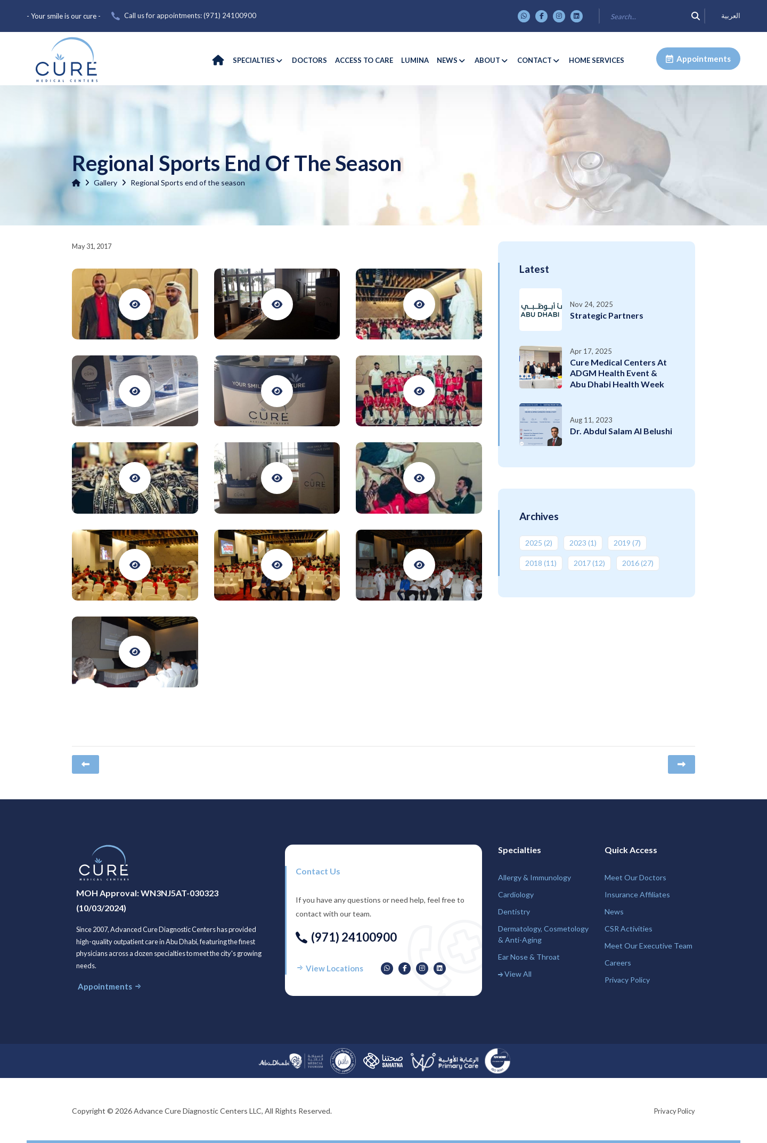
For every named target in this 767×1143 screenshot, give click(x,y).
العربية (730, 16)
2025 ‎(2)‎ (538, 542)
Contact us (318, 871)
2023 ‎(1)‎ (583, 542)
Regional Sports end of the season (187, 182)
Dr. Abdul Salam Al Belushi (621, 431)
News (614, 911)
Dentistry (514, 911)
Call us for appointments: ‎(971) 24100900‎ (190, 15)
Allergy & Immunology (534, 877)
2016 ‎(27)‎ (638, 563)
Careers (618, 962)
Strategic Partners (606, 315)
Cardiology (516, 894)
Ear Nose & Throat (529, 956)
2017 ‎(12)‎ (589, 563)
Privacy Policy (627, 979)
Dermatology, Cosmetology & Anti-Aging (543, 934)
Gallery (105, 182)
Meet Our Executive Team (648, 945)
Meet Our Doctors (635, 877)
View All (515, 973)
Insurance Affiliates (637, 894)
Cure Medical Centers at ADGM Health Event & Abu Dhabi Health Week (618, 373)
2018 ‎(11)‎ (541, 563)
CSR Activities (628, 928)
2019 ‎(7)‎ (627, 542)
